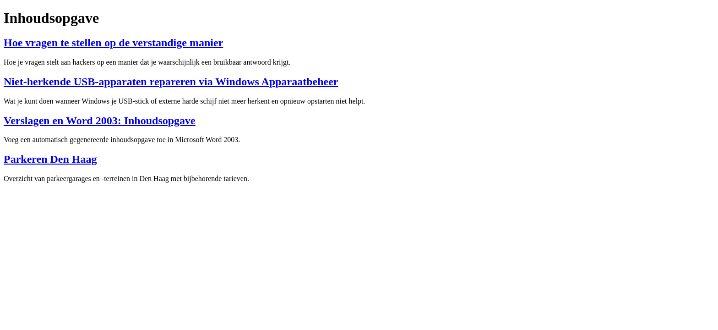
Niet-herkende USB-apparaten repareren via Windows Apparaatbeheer (171, 82)
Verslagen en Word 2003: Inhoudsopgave (100, 120)
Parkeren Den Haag (50, 159)
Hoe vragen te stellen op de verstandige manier (113, 43)
